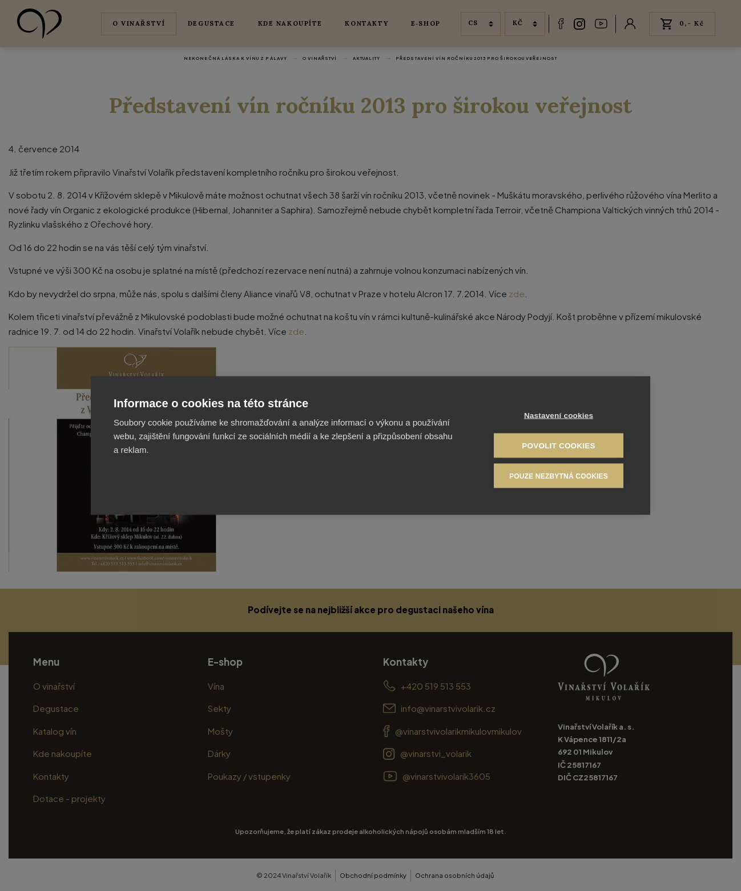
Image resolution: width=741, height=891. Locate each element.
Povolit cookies (558, 446)
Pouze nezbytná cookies (558, 476)
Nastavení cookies (558, 415)
